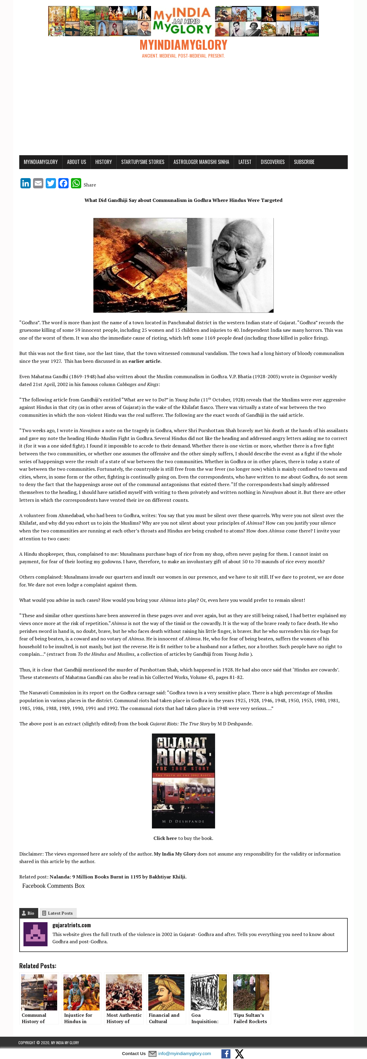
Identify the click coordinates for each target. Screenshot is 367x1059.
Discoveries (272, 162)
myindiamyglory (40, 162)
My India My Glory (174, 854)
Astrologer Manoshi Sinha (200, 162)
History (102, 162)
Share (89, 185)
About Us (75, 162)
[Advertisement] (183, 110)
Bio (30, 913)
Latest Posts (59, 913)
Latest (244, 162)
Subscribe (303, 162)
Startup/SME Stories (141, 162)
